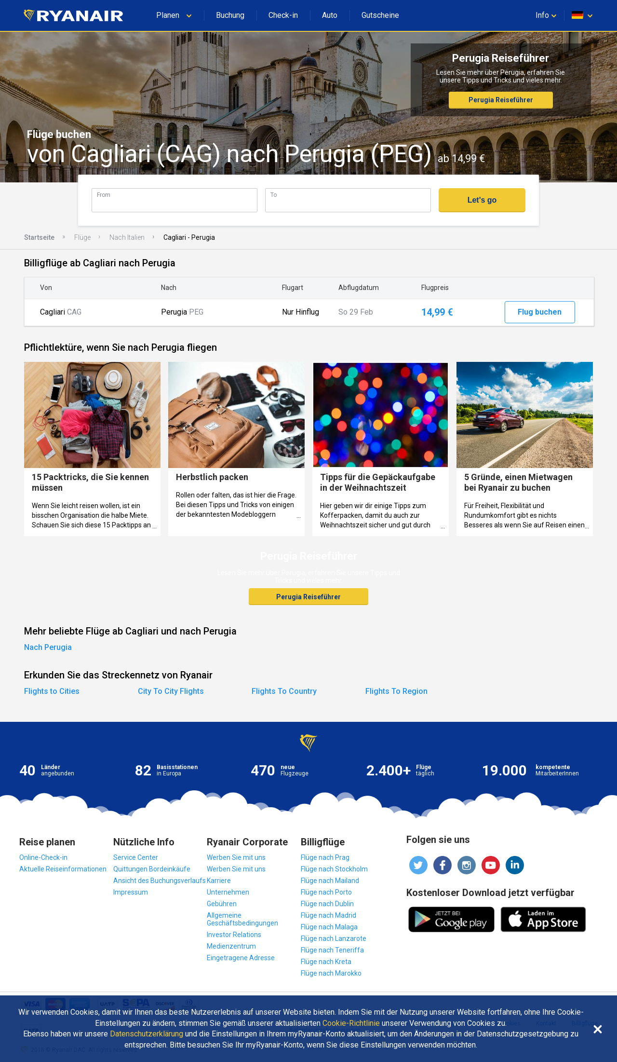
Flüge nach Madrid (328, 915)
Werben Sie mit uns (236, 857)
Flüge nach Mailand (330, 880)
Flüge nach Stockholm (334, 869)
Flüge (82, 237)
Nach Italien (127, 237)
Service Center (135, 857)
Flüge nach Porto (326, 892)
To (273, 195)
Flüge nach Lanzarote (333, 938)
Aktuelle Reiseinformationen (63, 869)
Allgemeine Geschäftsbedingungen (242, 919)
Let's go (482, 200)
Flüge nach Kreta (326, 961)
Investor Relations (234, 934)
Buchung (230, 15)
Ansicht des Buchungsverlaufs (159, 880)
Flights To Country (284, 691)
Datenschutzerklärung (146, 1034)
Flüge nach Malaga (329, 927)
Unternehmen (228, 892)
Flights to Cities (52, 691)
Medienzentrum (231, 946)
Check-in (283, 15)
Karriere (219, 880)
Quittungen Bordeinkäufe (151, 869)
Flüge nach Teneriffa (332, 950)
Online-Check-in (43, 857)
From (103, 195)
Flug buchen (540, 312)
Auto (329, 15)
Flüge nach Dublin (327, 904)
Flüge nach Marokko (331, 973)
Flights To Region (396, 691)
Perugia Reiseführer (501, 100)
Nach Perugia (48, 647)
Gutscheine (380, 15)
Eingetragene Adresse (241, 958)
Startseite (39, 237)
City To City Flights (171, 691)
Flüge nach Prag (325, 857)
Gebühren (222, 904)
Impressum (130, 892)
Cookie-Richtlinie (351, 1023)
